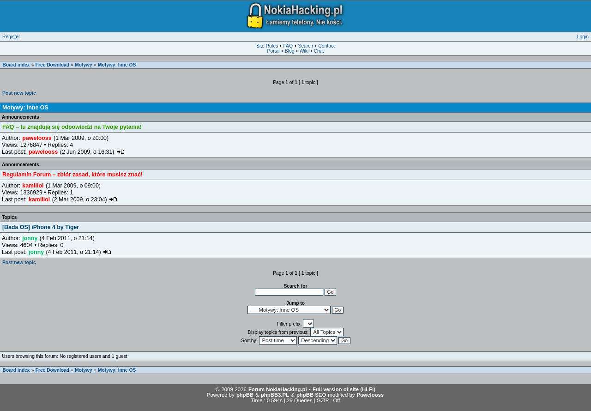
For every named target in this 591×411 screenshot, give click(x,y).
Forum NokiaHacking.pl (277, 389)
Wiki (304, 51)
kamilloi (32, 185)
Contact (326, 45)
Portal (273, 51)
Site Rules (267, 45)
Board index (16, 64)
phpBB (244, 395)
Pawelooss (370, 395)
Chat (319, 51)
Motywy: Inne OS (117, 64)
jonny (29, 238)
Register (11, 36)
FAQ (288, 45)
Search (305, 45)
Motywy (83, 64)
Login (583, 36)
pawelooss (36, 138)
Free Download (52, 64)
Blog (290, 51)
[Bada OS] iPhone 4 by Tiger (40, 227)
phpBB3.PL (275, 395)
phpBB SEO (311, 395)
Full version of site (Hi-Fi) (344, 389)
